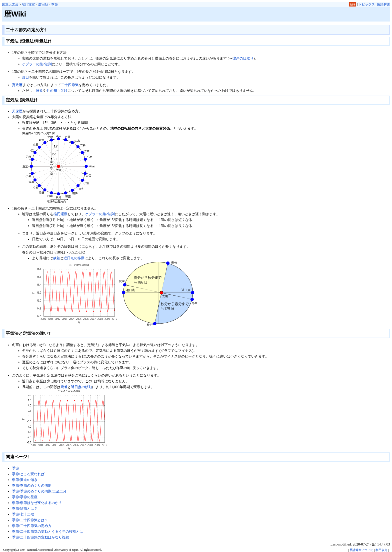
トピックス (366, 4)
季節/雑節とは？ (25, 508)
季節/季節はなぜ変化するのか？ (37, 503)
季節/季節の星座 (25, 497)
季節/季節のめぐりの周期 (32, 485)
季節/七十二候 (23, 514)
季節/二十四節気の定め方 (32, 526)
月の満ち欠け (57, 91)
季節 (54, 4)
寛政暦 (17, 85)
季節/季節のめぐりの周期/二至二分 (39, 491)
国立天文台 (10, 4)
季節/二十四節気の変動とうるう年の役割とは (47, 531)
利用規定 (382, 549)
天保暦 (17, 111)
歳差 (56, 258)
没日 (25, 77)
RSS (353, 4)
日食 (39, 91)
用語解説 (383, 4)
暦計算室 (28, 4)
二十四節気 (69, 85)
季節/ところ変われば (28, 474)
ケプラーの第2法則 (37, 64)
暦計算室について (362, 549)
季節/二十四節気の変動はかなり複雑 (40, 537)
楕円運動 (61, 214)
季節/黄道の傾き (25, 480)
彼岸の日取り (243, 58)
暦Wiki (43, 4)
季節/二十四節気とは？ (30, 520)
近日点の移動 (74, 258)
